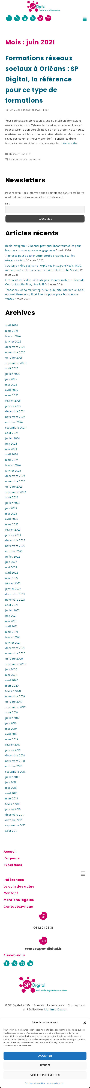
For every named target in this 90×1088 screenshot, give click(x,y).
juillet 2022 (12, 556)
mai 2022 (11, 567)
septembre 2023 (15, 492)
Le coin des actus (19, 886)
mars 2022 (12, 578)
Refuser (45, 1065)
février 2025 (13, 400)
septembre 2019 (15, 707)
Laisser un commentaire (24, 159)
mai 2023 (11, 513)
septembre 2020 (15, 664)
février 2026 (13, 336)
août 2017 (11, 830)
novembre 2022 (15, 546)
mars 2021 (11, 632)
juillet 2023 (12, 503)
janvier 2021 (13, 642)
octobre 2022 (14, 551)
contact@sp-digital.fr (43, 949)
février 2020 (13, 691)
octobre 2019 (13, 701)
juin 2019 (11, 723)
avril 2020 (11, 680)
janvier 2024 (13, 470)
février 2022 (13, 583)
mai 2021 (11, 621)
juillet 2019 (12, 718)
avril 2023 (11, 519)
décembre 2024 (15, 411)
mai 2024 (11, 449)
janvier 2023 (13, 535)
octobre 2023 (14, 486)
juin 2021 (11, 615)
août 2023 (11, 497)
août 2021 (11, 605)
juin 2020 (11, 669)
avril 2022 (11, 572)
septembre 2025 (15, 363)
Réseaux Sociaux (20, 154)
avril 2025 (11, 390)
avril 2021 (11, 626)
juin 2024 (11, 443)
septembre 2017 (15, 825)
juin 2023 (11, 508)
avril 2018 (11, 793)
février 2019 (12, 744)
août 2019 (11, 712)
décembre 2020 (15, 648)
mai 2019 (11, 728)
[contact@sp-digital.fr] (48, 18)
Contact (11, 893)
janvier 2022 (13, 589)
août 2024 (11, 433)
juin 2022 (11, 562)
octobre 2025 (14, 357)
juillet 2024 (12, 438)
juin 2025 (11, 379)
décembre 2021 (15, 594)
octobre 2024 (14, 422)
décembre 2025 (15, 347)
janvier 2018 (13, 809)
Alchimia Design (55, 1009)
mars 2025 (12, 395)
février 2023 (13, 529)
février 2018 (12, 804)
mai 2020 (11, 675)
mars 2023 (11, 524)
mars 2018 (11, 798)
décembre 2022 (15, 540)
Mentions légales (19, 900)
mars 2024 (12, 460)
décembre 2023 (15, 476)
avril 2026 (11, 325)
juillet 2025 (12, 373)
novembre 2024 (15, 416)
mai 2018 (11, 787)
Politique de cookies (35, 1083)
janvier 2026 (13, 341)
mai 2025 (11, 384)
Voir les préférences (45, 1075)
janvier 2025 (13, 406)
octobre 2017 (13, 820)
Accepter (45, 1056)
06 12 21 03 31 (43, 928)
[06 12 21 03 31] (40, 18)
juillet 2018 (12, 777)
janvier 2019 (13, 750)
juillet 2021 (12, 610)
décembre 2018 (15, 755)
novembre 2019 (15, 696)
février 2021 (12, 637)
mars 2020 (12, 685)
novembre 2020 (15, 653)
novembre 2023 (15, 481)
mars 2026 (12, 330)
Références (14, 880)
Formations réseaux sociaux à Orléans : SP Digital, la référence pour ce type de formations (42, 79)
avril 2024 (11, 454)
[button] (84, 1023)
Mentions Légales (55, 1083)
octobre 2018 (13, 766)
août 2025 (11, 368)
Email (8, 204)
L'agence (12, 858)
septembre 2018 (15, 771)
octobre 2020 (14, 658)
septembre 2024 (15, 427)
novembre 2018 (15, 761)
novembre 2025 (15, 352)
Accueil (10, 851)
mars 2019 (11, 739)
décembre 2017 (15, 814)
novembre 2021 (15, 599)
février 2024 (13, 465)
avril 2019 (11, 734)
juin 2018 (11, 782)
